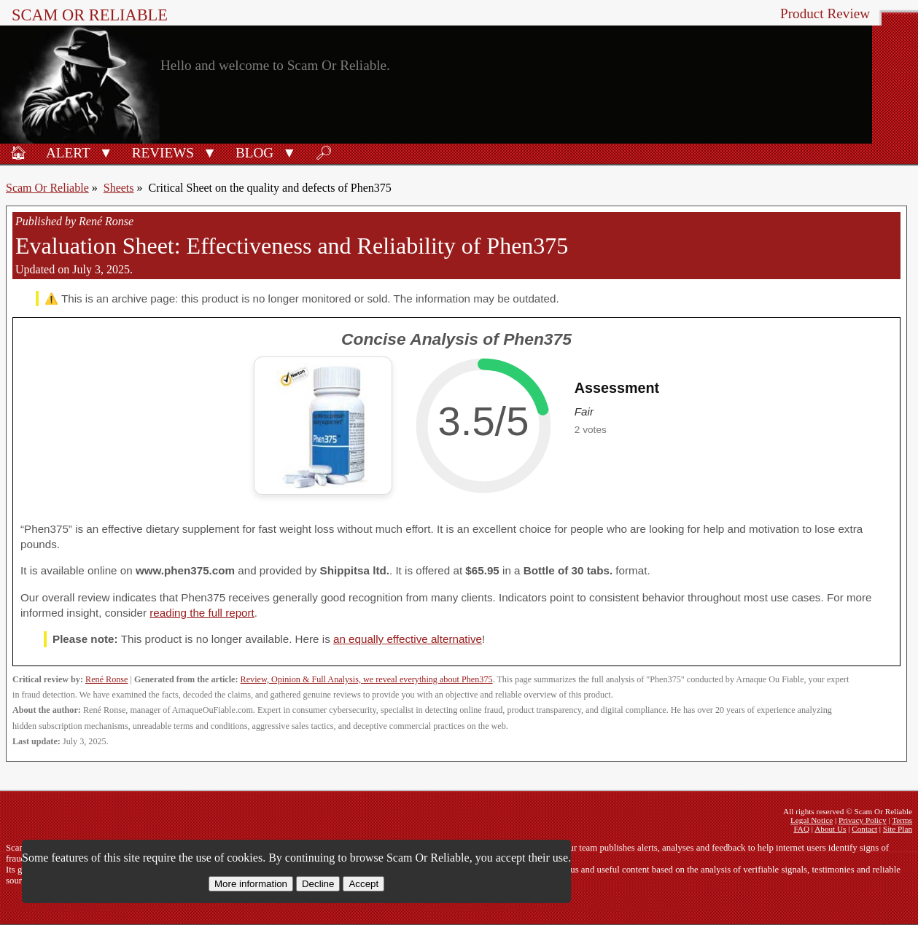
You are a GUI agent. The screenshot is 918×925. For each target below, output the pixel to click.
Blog (254, 152)
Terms (902, 820)
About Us (830, 828)
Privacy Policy (863, 820)
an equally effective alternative (407, 639)
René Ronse (106, 679)
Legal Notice (811, 820)
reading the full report (201, 612)
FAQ (801, 828)
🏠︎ (18, 152)
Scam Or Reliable (90, 15)
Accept (363, 883)
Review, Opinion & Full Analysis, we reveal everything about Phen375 (367, 679)
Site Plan (897, 828)
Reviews (163, 152)
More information (250, 883)
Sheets (119, 188)
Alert (68, 152)
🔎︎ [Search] (323, 152)
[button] (106, 151)
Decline (318, 883)
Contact (864, 828)
